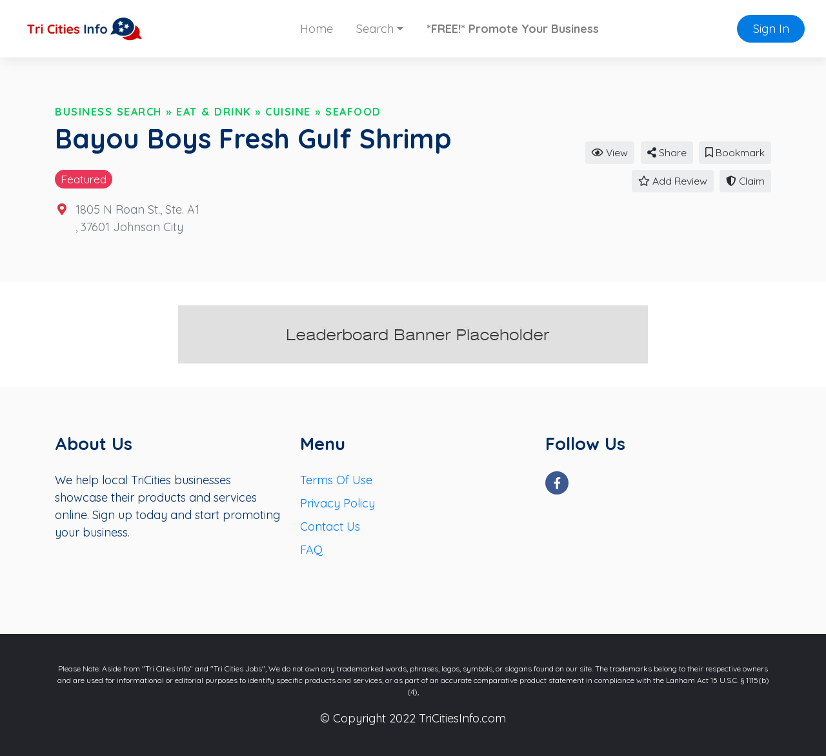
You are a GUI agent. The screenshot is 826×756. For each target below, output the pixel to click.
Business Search (108, 111)
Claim (745, 180)
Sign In (771, 28)
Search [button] (375, 28)
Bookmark (735, 152)
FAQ (311, 549)
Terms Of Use (336, 480)
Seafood (353, 111)
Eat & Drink (213, 111)
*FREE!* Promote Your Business (513, 28)
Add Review (672, 180)
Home (316, 28)
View (610, 152)
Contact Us (330, 526)
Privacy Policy (337, 503)
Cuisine (288, 111)
